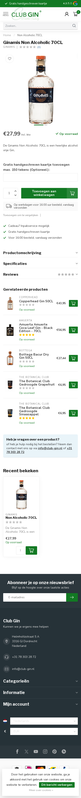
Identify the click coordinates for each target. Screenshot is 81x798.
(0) (39, 47)
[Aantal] (20, 550)
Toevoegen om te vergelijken (20, 215)
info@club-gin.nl (50, 448)
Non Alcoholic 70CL (29, 35)
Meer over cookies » (41, 790)
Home (7, 35)
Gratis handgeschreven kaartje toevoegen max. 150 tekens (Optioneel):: (36, 167)
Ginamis (9, 47)
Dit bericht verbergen (56, 785)
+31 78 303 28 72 (24, 657)
